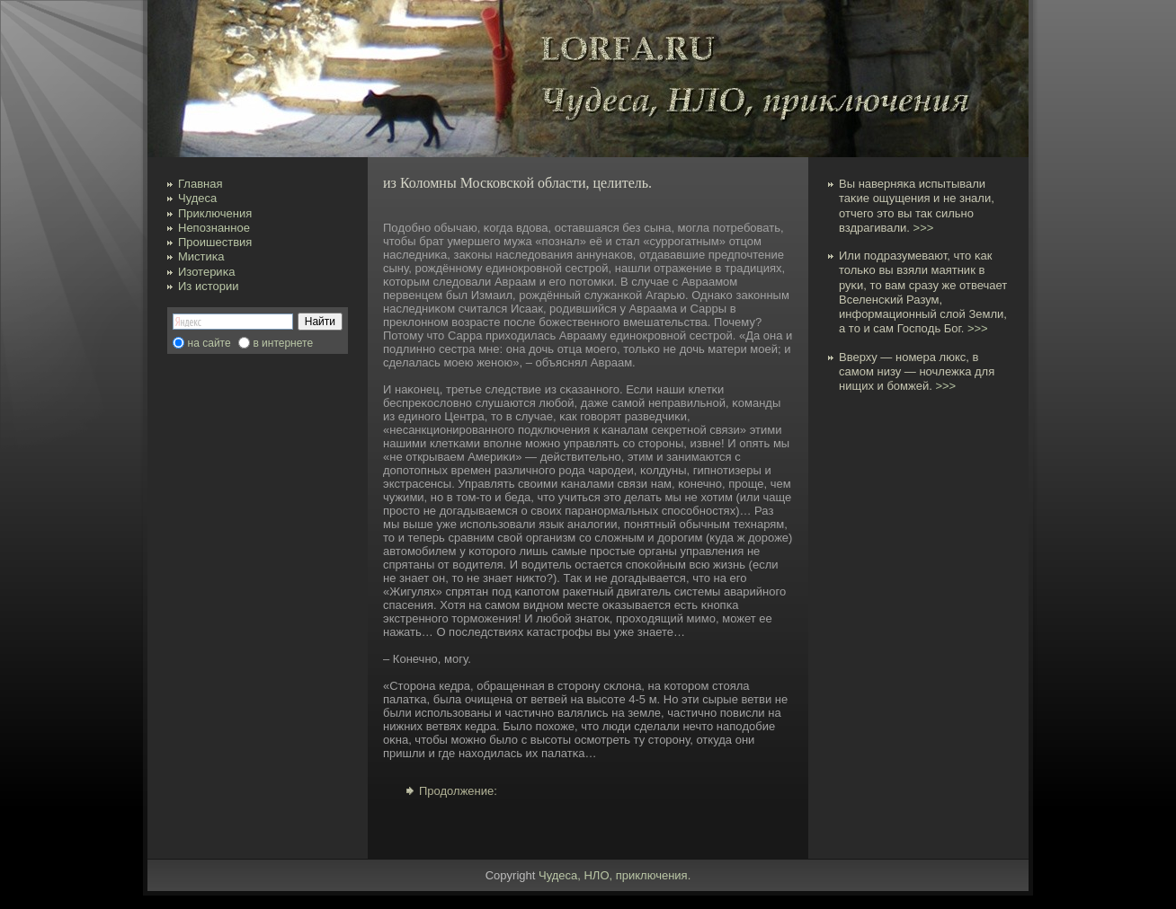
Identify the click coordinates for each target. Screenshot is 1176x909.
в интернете (283, 343)
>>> (923, 227)
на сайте (209, 343)
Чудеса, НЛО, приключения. (614, 875)
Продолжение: (458, 791)
